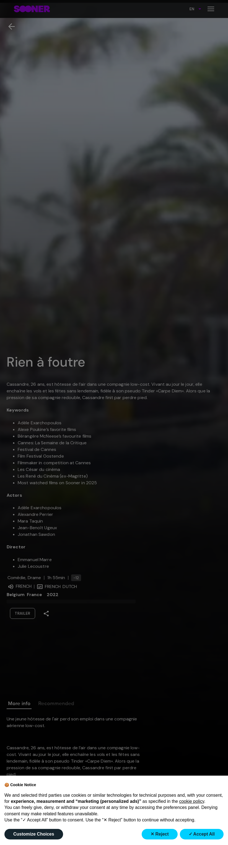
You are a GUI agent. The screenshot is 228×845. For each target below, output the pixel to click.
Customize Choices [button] (33, 834)
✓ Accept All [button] (202, 834)
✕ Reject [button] (160, 834)
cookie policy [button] (191, 801)
